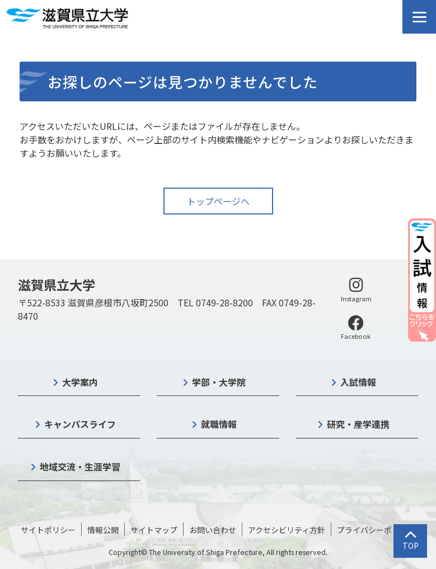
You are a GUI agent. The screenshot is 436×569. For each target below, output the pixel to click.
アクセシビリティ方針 (286, 529)
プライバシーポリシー (376, 529)
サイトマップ (153, 529)
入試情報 (358, 382)
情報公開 (103, 529)
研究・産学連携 (358, 424)
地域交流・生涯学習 (80, 466)
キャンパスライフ (80, 424)
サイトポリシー (48, 529)
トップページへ (218, 201)
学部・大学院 (219, 382)
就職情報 (219, 424)
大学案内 (80, 382)
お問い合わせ (212, 529)
